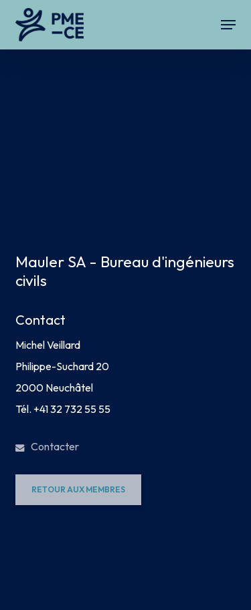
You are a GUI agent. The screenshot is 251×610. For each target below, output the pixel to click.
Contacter (47, 446)
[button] (228, 24)
